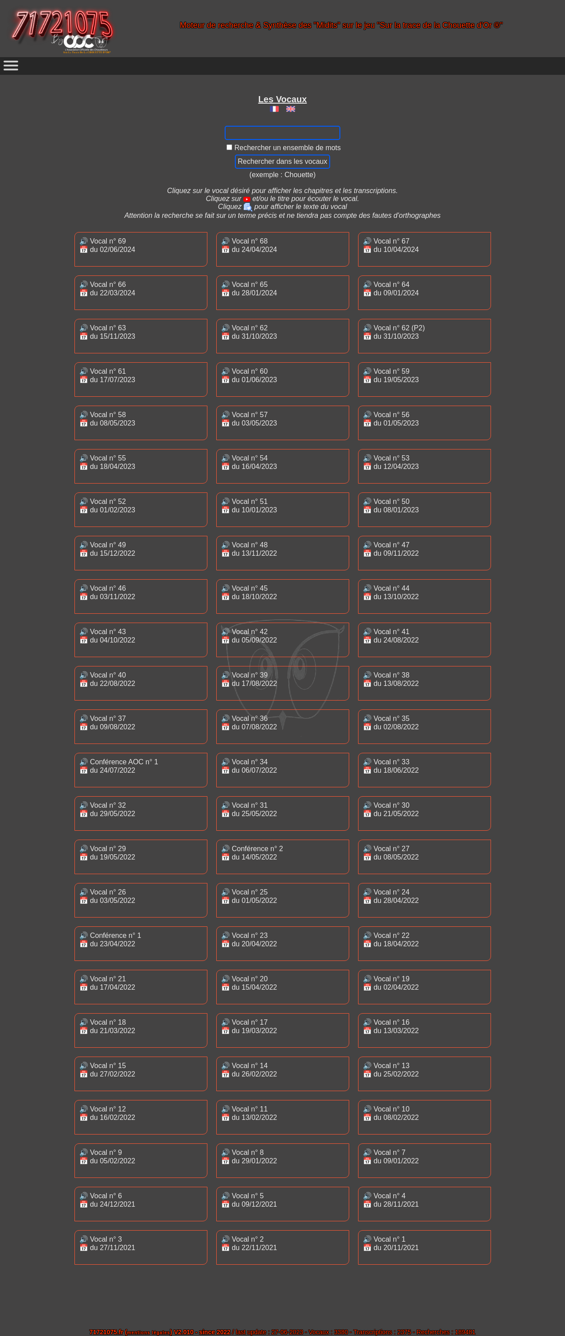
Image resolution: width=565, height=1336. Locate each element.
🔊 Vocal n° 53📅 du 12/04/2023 (391, 462)
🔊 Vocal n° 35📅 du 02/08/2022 (391, 723)
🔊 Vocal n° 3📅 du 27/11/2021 (107, 1243)
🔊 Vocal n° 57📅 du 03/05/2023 (249, 419)
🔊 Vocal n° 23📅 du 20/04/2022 (249, 940)
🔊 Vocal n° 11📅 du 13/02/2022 (249, 1113)
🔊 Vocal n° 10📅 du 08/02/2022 (391, 1113)
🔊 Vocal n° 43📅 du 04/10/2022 (107, 636)
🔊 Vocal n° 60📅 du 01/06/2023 (249, 375)
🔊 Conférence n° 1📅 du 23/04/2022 (110, 940)
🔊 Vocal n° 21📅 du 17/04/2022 (107, 983)
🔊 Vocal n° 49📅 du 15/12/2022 (107, 549)
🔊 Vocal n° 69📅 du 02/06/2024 (107, 245)
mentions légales (148, 1332)
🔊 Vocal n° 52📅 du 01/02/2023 (107, 506)
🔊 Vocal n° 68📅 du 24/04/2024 (249, 245)
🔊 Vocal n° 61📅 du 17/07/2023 (107, 375)
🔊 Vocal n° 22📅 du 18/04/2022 (391, 940)
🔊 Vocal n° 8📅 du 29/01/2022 (249, 1157)
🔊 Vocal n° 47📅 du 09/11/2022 (391, 549)
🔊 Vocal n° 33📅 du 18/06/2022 (391, 766)
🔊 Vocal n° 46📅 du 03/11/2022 (107, 592)
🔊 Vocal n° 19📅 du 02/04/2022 (391, 983)
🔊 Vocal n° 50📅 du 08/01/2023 (391, 506)
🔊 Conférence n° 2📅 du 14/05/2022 (252, 853)
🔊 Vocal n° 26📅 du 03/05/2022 (107, 896)
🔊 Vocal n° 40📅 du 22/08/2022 (107, 679)
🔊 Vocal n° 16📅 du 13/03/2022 (391, 1026)
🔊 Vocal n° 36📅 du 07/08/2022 (249, 723)
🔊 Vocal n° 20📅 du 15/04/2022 (249, 983)
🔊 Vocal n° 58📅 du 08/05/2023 (107, 419)
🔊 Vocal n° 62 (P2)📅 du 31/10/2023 (394, 332)
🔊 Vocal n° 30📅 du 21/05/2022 (391, 809)
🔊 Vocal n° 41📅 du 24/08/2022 (391, 636)
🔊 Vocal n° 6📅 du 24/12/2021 (107, 1200)
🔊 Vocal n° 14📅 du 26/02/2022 (249, 1070)
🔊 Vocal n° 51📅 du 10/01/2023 (249, 506)
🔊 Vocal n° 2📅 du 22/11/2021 (249, 1243)
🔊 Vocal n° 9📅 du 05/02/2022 (107, 1157)
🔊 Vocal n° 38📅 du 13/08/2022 (391, 679)
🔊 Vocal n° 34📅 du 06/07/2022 (249, 766)
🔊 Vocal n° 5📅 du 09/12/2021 (249, 1200)
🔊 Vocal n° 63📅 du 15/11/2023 (107, 332)
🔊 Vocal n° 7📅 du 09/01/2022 (391, 1157)
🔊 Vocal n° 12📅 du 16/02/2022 (107, 1113)
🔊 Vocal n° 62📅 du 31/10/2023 (249, 332)
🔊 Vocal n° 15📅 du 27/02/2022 (107, 1070)
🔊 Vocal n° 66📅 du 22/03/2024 (107, 289)
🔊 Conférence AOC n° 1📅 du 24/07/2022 (118, 766)
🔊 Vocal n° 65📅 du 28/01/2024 (249, 289)
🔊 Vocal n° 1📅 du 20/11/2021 (391, 1243)
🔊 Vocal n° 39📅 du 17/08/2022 (249, 679)
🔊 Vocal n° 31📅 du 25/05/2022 (249, 809)
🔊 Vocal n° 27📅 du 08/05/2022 (391, 853)
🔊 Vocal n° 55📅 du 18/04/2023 (107, 462)
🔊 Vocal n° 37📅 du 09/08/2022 (107, 723)
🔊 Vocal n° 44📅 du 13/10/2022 (391, 592)
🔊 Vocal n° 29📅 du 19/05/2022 (107, 853)
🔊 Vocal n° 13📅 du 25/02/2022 (391, 1070)
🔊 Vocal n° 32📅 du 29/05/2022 (107, 809)
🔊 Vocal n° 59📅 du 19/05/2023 (391, 375)
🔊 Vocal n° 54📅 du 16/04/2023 (249, 462)
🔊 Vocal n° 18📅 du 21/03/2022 (107, 1026)
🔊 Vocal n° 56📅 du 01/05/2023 (391, 419)
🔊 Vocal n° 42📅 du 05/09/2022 (249, 636)
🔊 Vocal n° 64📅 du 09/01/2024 (391, 289)
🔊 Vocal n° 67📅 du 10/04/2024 (391, 245)
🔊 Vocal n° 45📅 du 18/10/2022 (249, 592)
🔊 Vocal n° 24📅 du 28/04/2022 (391, 896)
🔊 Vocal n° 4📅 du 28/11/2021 (391, 1200)
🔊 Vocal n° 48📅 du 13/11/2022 (249, 549)
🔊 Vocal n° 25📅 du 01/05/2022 (249, 896)
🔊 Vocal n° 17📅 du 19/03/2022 (249, 1026)
